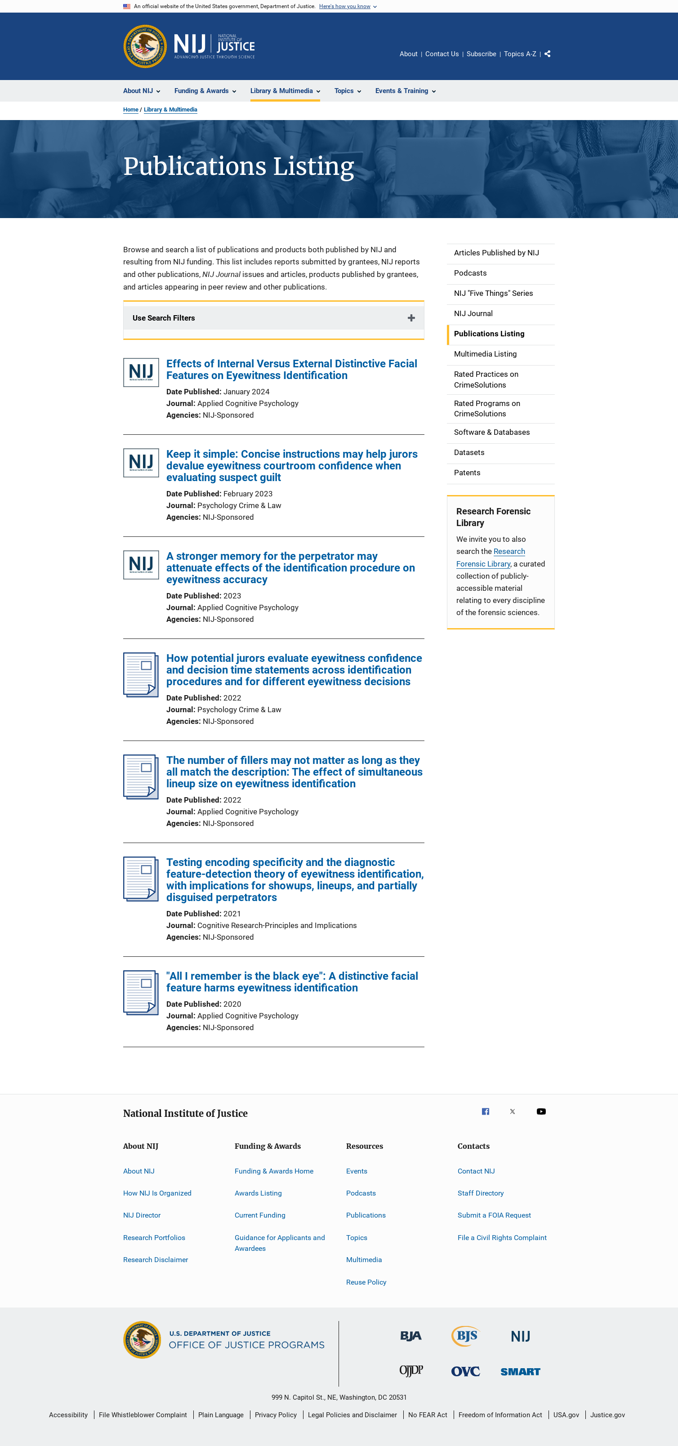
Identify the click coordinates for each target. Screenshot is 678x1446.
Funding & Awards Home (274, 1171)
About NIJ (139, 1171)
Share (555, 60)
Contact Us (442, 54)
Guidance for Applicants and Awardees (280, 1243)
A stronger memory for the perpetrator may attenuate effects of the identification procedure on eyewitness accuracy (290, 568)
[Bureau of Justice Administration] (411, 1343)
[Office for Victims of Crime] (465, 1377)
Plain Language (221, 1415)
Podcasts (361, 1193)
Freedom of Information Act (500, 1415)
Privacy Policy (276, 1415)
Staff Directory (481, 1193)
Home (130, 109)
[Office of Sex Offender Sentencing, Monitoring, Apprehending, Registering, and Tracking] (520, 1377)
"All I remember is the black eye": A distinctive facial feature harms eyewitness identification (292, 982)
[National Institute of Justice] (521, 1343)
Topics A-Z (520, 54)
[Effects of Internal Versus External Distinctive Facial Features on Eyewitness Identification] (141, 374)
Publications (366, 1215)
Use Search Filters (164, 317)
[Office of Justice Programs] (145, 46)
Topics (356, 1237)
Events (356, 1171)
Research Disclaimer (155, 1259)
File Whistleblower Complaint (143, 1415)
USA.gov (566, 1415)
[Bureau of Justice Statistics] (466, 1348)
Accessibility (68, 1415)
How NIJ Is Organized (157, 1193)
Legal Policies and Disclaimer (352, 1415)
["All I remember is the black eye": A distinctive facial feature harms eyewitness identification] (141, 1012)
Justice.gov (607, 1415)
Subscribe (481, 54)
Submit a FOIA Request (494, 1215)
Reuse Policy (366, 1281)
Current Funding (260, 1215)
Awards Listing (258, 1193)
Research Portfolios (154, 1237)
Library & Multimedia (170, 109)
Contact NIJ (476, 1171)
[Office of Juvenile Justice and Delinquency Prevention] (411, 1379)
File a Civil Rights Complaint (502, 1237)
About (409, 54)
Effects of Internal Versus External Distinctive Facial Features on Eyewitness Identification (291, 369)
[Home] (214, 46)
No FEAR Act (427, 1415)
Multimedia (364, 1259)
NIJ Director (142, 1215)
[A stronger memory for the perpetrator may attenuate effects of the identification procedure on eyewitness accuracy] (141, 566)
